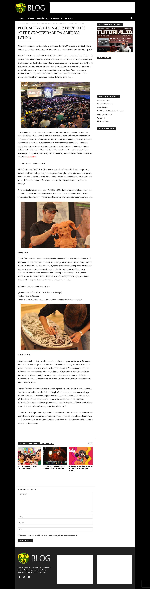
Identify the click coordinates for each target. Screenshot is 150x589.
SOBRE (22, 18)
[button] (131, 18)
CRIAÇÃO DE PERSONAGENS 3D (49, 18)
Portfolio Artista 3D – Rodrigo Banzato (110, 111)
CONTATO (69, 18)
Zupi (32, 132)
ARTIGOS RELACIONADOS (29, 443)
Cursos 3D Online (103, 100)
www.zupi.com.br (69, 389)
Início (19, 23)
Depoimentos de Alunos (105, 104)
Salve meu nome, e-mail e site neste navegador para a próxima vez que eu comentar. (49, 535)
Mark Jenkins (53, 197)
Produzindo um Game (104, 114)
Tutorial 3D (101, 118)
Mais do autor (47, 443)
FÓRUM (31, 18)
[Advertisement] (92, 7)
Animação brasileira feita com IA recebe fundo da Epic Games (81, 468)
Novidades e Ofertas (29, 23)
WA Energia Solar (103, 121)
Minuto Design (102, 107)
